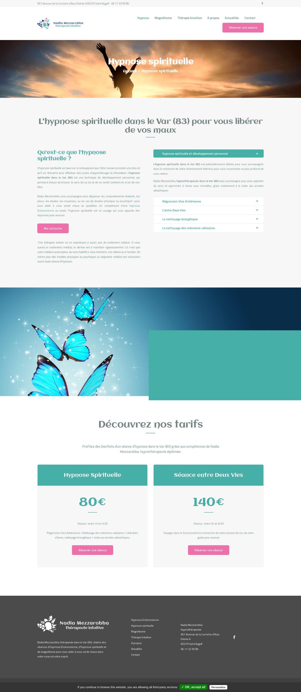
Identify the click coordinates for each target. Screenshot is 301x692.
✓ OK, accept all (193, 687)
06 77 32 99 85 (189, 649)
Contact (135, 655)
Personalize (218, 687)
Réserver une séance (93, 550)
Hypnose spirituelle (142, 626)
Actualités (136, 649)
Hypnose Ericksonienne (145, 620)
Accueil (130, 71)
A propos (136, 643)
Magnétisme (138, 631)
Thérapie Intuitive (141, 637)
